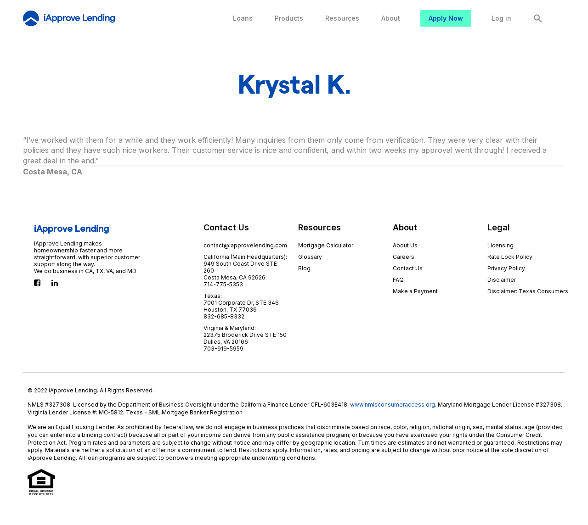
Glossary (310, 256)
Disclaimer (501, 279)
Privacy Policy (506, 268)
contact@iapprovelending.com (245, 245)
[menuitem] (242, 18)
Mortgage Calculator (325, 245)
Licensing (500, 245)
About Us (405, 245)
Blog (304, 268)
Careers (403, 256)
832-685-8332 (224, 316)
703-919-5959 (223, 348)
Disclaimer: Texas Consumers (527, 291)
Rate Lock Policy (509, 256)
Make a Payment (415, 291)
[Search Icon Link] (537, 18)
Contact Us (408, 268)
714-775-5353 (223, 284)
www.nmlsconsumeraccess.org (392, 404)
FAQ (398, 279)
